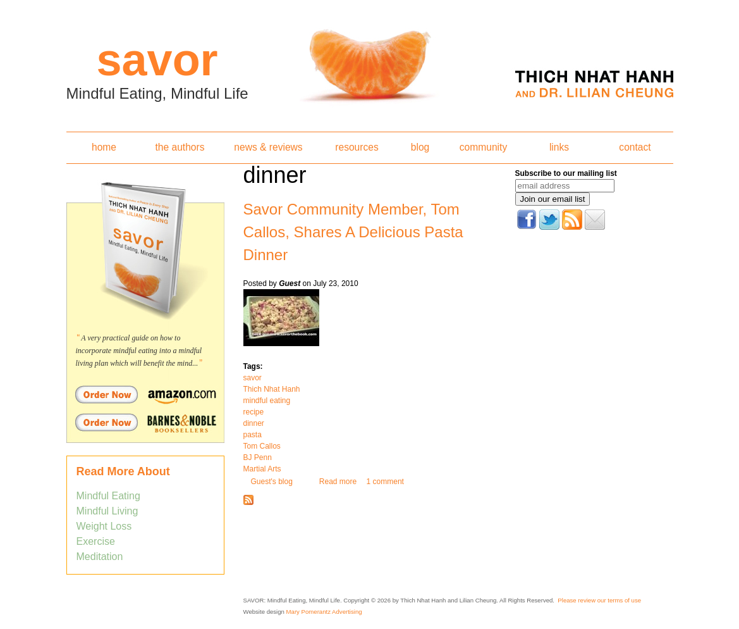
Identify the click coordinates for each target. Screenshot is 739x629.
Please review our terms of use (599, 600)
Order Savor (145, 394)
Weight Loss (104, 526)
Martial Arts (262, 468)
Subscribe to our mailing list (566, 173)
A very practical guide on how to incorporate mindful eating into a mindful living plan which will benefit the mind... (139, 350)
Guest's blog (272, 481)
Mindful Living (107, 511)
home (104, 147)
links (559, 147)
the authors (179, 147)
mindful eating (267, 400)
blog (420, 147)
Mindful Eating (108, 495)
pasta (252, 434)
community (483, 147)
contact (634, 147)
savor (252, 377)
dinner (253, 423)
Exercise (95, 541)
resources (356, 147)
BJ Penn (257, 457)
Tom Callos (262, 446)
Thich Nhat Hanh (271, 389)
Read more (338, 481)
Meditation (99, 556)
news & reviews (268, 147)
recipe (253, 412)
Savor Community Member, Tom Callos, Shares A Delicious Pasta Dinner (353, 232)
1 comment (385, 481)
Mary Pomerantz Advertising (324, 611)
